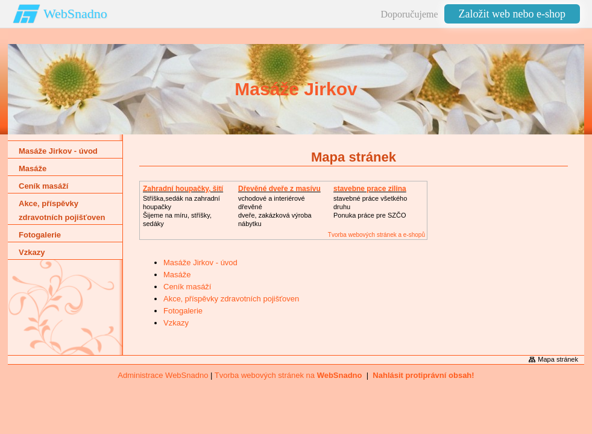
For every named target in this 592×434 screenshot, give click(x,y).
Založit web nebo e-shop (512, 14)
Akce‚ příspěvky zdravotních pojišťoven (231, 298)
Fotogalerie (183, 310)
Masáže (177, 274)
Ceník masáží (187, 286)
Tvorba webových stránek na (288, 375)
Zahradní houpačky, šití (183, 188)
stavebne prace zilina (369, 188)
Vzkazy (176, 322)
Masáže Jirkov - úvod (200, 262)
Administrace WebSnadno (163, 375)
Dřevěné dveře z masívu (279, 188)
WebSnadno (75, 13)
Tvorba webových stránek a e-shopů (376, 234)
